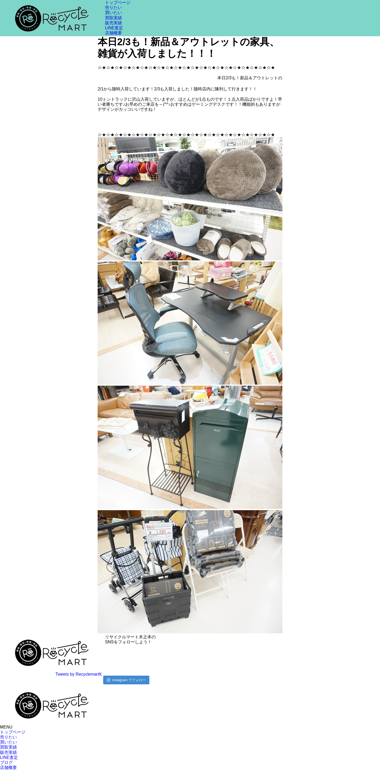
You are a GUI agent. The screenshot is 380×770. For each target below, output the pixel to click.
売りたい (113, 7)
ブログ (6, 762)
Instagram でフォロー (126, 680)
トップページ (117, 2)
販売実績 (113, 23)
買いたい (113, 12)
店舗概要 (113, 33)
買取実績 (113, 18)
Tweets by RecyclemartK (78, 674)
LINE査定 (114, 28)
